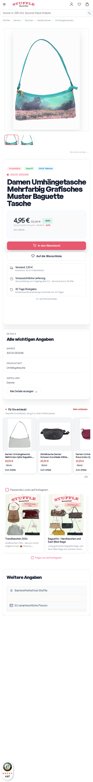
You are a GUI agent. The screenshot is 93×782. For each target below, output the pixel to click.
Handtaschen (44, 20)
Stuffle (6, 20)
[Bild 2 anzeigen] (27, 140)
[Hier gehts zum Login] (71, 4)
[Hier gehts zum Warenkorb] (87, 4)
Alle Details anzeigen (21, 391)
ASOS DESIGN (19, 174)
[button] (4, 4)
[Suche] (46, 13)
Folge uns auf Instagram (46, 557)
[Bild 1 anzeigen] (11, 140)
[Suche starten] (89, 13)
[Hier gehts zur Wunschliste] (79, 4)
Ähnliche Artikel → (79, 152)
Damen (17, 20)
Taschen (29, 20)
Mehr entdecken (80, 409)
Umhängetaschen (64, 20)
